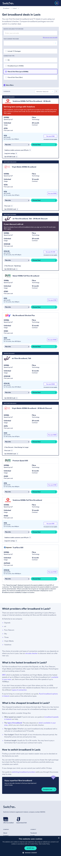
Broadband (6, 8)
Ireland (15, 8)
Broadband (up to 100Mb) (16, 66)
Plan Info (8, 144)
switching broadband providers (23, 772)
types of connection (19, 690)
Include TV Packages (14, 51)
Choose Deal (36, 144)
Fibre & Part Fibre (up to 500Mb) (18, 71)
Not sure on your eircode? (50, 37)
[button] (30, 853)
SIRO (4, 675)
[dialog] (30, 846)
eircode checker (31, 653)
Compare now (47, 789)
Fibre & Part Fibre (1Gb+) (15, 77)
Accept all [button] (30, 848)
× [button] (58, 838)
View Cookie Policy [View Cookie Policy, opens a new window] (44, 844)
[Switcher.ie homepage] (8, 3)
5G (8, 60)
